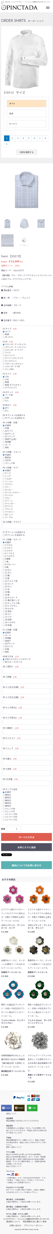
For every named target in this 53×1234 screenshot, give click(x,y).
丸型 (6, 397)
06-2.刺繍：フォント (12, 451)
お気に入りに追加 (27, 847)
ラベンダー (9, 503)
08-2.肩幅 (7, 676)
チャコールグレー (12, 492)
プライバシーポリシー (34, 1225)
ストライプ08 (10, 814)
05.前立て (7, 405)
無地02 (7, 797)
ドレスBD (8, 369)
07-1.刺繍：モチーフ (12, 539)
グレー (7, 486)
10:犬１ (7, 569)
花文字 (7, 460)
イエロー (8, 478)
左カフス (8, 430)
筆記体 (7, 457)
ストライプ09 (10, 817)
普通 (11, 113)
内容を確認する (26, 152)
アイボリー (9, 511)
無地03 (7, 800)
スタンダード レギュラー (15, 344)
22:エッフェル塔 (11, 603)
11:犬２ (7, 572)
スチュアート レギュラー (15, 347)
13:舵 (6, 578)
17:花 (6, 589)
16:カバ (7, 586)
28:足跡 (7, 619)
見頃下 (7, 640)
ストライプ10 (10, 819)
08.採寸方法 (8, 656)
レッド (7, 475)
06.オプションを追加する (14, 415)
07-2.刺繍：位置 (10, 629)
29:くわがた (9, 622)
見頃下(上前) (9, 439)
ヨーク (7, 444)
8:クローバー (9, 564)
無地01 (7, 794)
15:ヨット (8, 583)
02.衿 (5, 341)
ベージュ (8, 481)
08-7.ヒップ (8, 748)
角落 (6, 382)
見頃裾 (7, 441)
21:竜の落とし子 (11, 600)
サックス (8, 495)
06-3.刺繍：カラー (11, 467)
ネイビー (8, 489)
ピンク (7, 473)
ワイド (7, 352)
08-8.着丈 (7, 758)
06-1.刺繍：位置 (10, 422)
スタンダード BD (11, 366)
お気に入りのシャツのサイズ (17, 659)
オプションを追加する (14, 418)
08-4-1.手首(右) (10, 707)
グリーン (8, 500)
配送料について (13, 1221)
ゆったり (13, 123)
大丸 (6, 379)
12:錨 (6, 575)
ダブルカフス (10, 387)
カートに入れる (26, 837)
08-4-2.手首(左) (10, 717)
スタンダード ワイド (13, 349)
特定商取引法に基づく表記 (35, 1221)
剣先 (6, 447)
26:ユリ (7, 614)
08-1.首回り (8, 666)
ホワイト (8, 506)
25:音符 (7, 611)
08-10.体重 (7, 779)
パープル (8, 517)
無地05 (7, 805)
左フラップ (9, 436)
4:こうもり (8, 553)
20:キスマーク (10, 597)
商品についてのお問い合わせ (26, 865)
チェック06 (9, 808)
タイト (12, 103)
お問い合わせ (15, 1225)
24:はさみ (8, 608)
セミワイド (9, 355)
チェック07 (9, 811)
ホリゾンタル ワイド (13, 358)
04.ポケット (8, 392)
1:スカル (7, 545)
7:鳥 (5, 561)
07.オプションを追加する (14, 532)
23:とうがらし (10, 605)
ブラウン (8, 484)
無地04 (7, 803)
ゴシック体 (9, 463)
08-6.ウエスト (9, 738)
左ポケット (9, 433)
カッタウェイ (10, 360)
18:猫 (6, 592)
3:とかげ (7, 550)
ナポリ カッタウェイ (13, 363)
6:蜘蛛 (6, 558)
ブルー (7, 498)
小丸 (6, 376)
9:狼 (5, 567)
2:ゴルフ (7, 547)
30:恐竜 (7, 625)
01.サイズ (7, 328)
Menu (48, 6)
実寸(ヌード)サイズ (12, 661)
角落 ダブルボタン (12, 384)
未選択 (7, 425)
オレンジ (8, 514)
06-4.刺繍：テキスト (12, 522)
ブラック (8, 509)
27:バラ (7, 616)
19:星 (6, 594)
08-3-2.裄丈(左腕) (11, 697)
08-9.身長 (7, 768)
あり (6, 407)
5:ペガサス (8, 556)
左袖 (6, 428)
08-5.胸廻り (8, 727)
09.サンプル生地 (10, 789)
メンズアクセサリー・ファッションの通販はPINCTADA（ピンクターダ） (26, 1219)
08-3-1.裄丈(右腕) (11, 687)
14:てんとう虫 (10, 580)
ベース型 (8, 395)
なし (6, 400)
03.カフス (7, 373)
